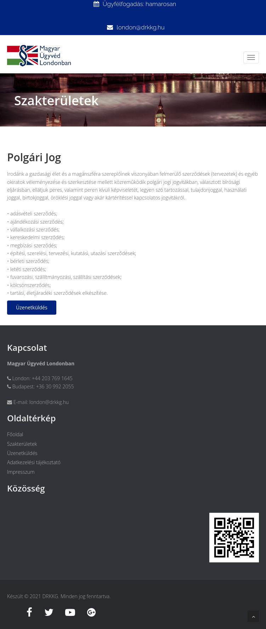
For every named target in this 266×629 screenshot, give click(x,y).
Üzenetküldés (31, 307)
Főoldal (15, 434)
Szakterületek (22, 443)
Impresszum (21, 471)
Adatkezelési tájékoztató (34, 462)
